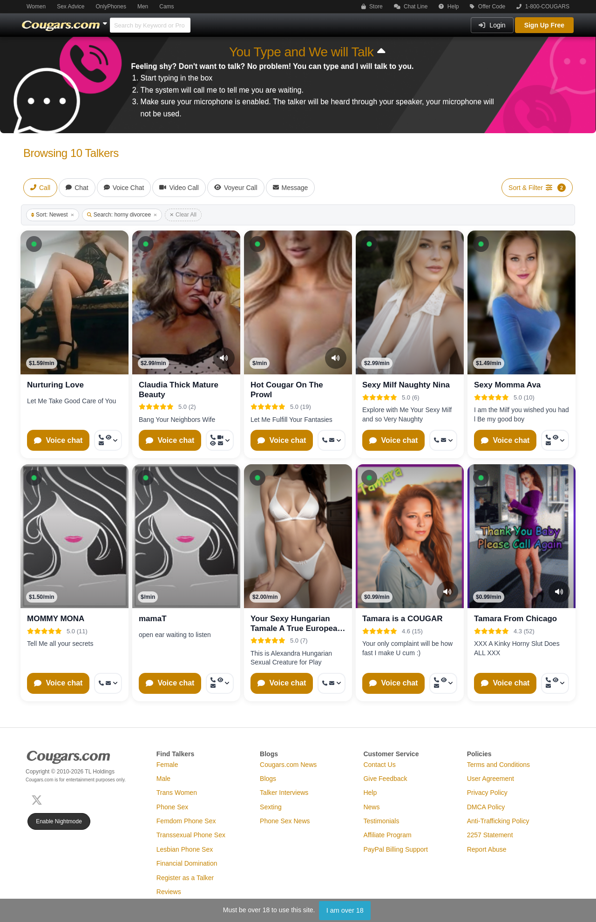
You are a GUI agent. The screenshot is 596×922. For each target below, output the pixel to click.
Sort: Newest (52, 214)
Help (449, 6)
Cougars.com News (288, 764)
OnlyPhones (111, 6)
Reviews (168, 891)
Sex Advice (70, 6)
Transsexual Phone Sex (190, 835)
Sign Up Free (544, 25)
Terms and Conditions (498, 764)
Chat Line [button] (411, 6)
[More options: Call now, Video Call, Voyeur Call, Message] (220, 440)
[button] (34, 244)
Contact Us (379, 764)
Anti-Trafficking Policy (498, 821)
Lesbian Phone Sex (184, 849)
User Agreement (490, 778)
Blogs (268, 778)
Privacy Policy (487, 792)
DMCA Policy (486, 807)
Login (492, 25)
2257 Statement (490, 835)
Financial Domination (186, 863)
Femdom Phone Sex (186, 821)
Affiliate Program (387, 835)
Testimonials (381, 821)
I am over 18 (345, 910)
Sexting (271, 807)
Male (163, 778)
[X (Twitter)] (39, 799)
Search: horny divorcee (122, 214)
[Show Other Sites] (106, 21)
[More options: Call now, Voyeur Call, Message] (108, 440)
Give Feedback (385, 778)
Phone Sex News (285, 821)
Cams (166, 6)
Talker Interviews (284, 792)
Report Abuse (487, 849)
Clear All (183, 214)
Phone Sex (172, 807)
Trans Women (176, 792)
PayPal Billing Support (395, 849)
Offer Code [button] (487, 6)
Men (142, 6)
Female (167, 764)
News (371, 807)
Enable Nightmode (59, 821)
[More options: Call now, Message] (331, 440)
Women (36, 6)
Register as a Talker (185, 877)
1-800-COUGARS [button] (542, 6)
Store (372, 6)
